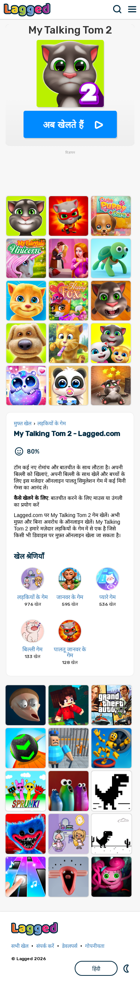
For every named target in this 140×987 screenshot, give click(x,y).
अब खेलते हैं (63, 125)
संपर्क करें (45, 946)
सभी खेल (19, 946)
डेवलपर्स (69, 946)
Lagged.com (35, 928)
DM (126, 968)
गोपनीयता (95, 946)
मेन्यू (132, 9)
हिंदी (96, 969)
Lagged (28, 9)
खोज (117, 9)
